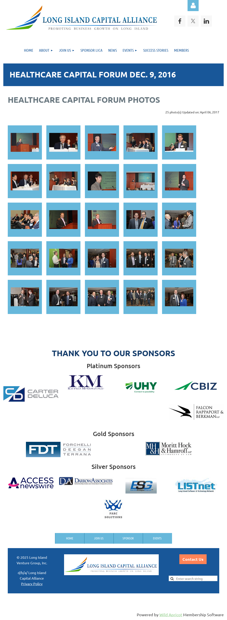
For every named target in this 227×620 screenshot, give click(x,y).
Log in (193, 5)
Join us (99, 538)
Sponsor (128, 538)
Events (157, 538)
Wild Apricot (170, 614)
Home (69, 538)
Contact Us (193, 559)
